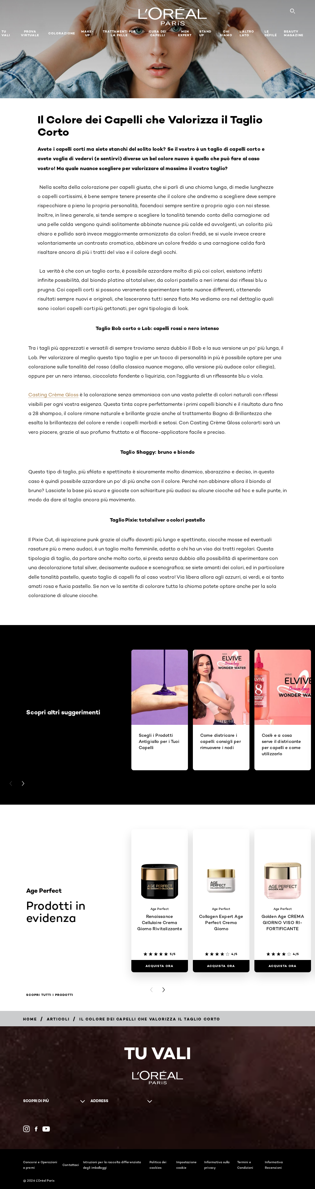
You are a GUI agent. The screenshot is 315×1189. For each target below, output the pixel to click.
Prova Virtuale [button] (30, 33)
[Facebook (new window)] (36, 1129)
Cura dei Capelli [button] (157, 33)
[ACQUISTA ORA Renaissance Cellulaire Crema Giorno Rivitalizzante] (159, 966)
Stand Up (205, 33)
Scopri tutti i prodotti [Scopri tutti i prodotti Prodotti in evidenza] (49, 995)
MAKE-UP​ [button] (87, 33)
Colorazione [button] (61, 33)
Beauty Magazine (293, 33)
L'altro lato (247, 33)
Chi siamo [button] (226, 33)
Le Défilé (271, 33)
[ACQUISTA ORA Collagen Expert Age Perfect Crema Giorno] (221, 966)
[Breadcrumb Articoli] (58, 1019)
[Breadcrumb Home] (30, 1019)
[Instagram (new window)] (26, 1128)
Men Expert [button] (185, 33)
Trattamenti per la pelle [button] (119, 33)
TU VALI (6, 33)
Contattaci (70, 1165)
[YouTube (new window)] (46, 1129)
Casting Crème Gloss (53, 395)
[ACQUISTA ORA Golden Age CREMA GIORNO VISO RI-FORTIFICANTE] (282, 966)
